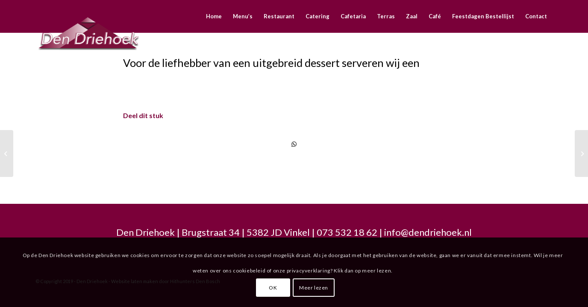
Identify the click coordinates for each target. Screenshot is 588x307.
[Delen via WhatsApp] (294, 144)
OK (273, 287)
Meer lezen (313, 287)
